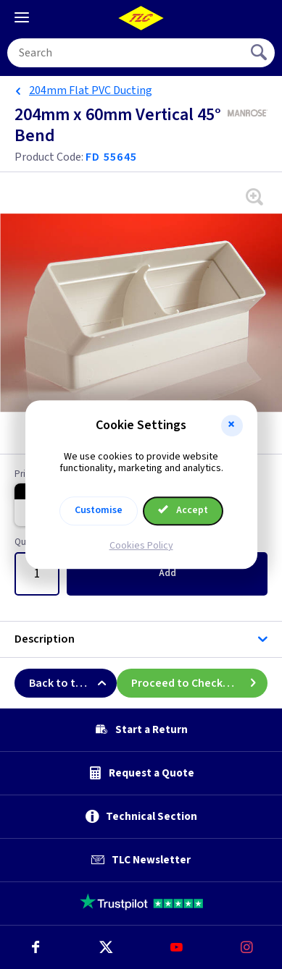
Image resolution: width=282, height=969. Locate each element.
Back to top (73, 683)
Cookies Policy (141, 545)
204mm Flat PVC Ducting (90, 90)
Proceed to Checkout (199, 683)
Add (167, 573)
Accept (183, 510)
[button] (232, 425)
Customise (99, 510)
